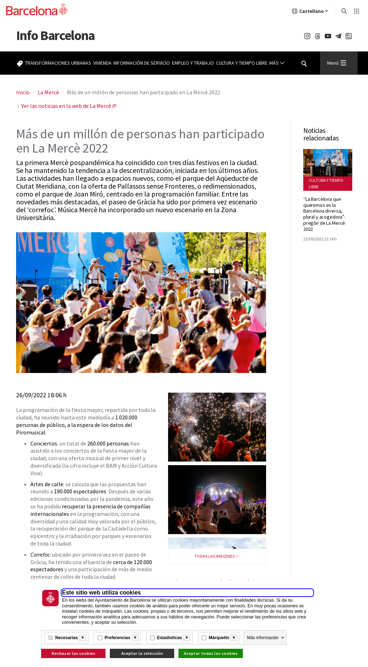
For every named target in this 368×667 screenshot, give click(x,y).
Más (277, 63)
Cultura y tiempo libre (242, 63)
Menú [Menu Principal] (336, 63)
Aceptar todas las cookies (210, 653)
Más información (263, 637)
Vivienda (102, 63)
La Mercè (48, 92)
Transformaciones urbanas (58, 63)
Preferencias (117, 637)
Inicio (23, 92)
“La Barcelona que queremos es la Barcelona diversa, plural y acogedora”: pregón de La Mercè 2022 (324, 214)
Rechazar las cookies (73, 653)
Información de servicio (141, 63)
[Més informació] (82, 637)
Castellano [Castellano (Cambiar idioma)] (310, 12)
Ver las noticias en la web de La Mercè (66, 105)
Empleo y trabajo (193, 63)
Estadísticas (169, 637)
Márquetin (219, 637)
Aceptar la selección (142, 653)
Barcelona (55, 35)
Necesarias (66, 637)
